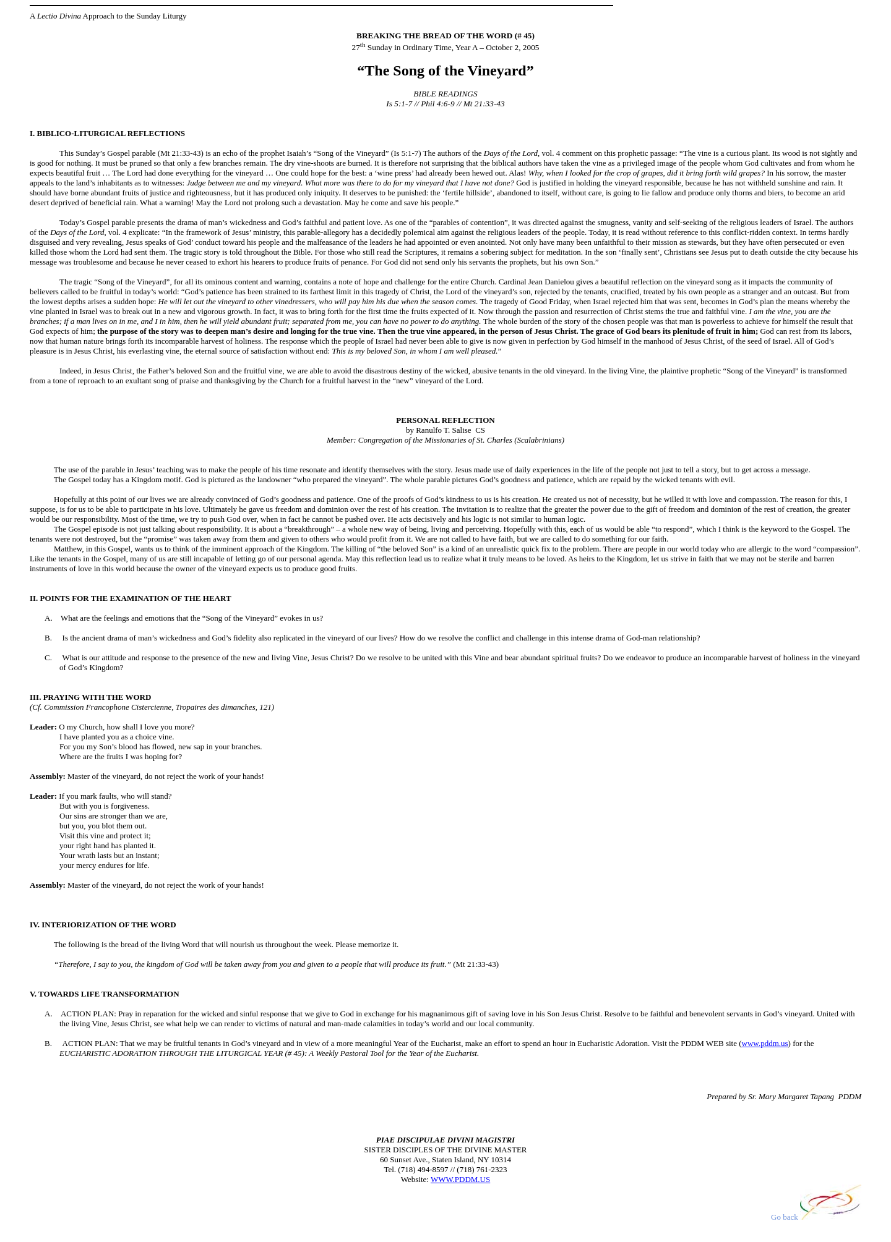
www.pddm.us (765, 1043)
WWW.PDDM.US (460, 1179)
